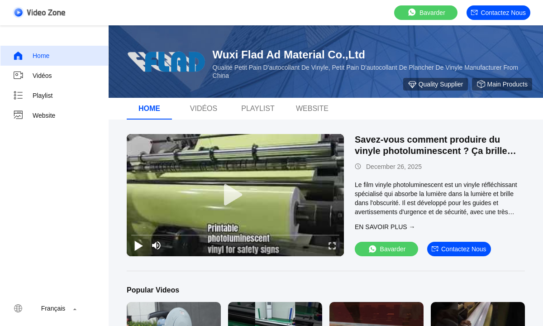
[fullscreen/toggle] (332, 245)
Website (34, 115)
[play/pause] (138, 245)
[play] (235, 195)
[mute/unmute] (157, 245)
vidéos (203, 108)
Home (31, 55)
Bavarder (426, 12)
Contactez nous (498, 12)
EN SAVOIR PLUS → (385, 226)
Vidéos (32, 75)
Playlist (32, 95)
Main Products (502, 84)
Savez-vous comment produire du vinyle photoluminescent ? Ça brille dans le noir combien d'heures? (431, 150)
